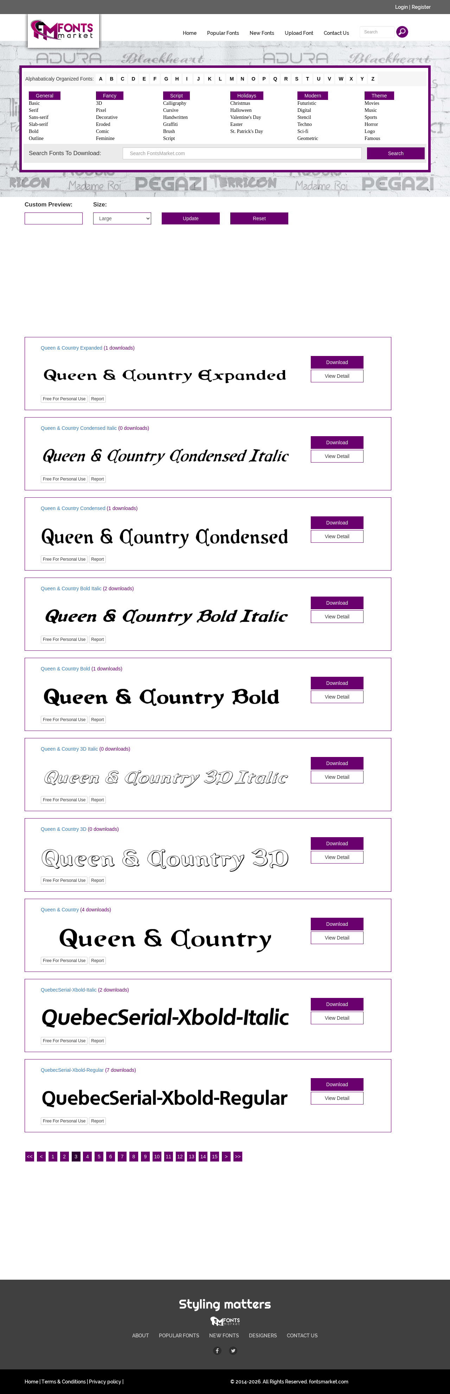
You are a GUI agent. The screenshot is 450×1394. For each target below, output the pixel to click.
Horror (371, 124)
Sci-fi (302, 131)
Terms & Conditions (63, 1382)
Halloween (241, 110)
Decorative (106, 117)
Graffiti (170, 124)
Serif (33, 110)
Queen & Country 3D (63, 829)
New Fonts (262, 33)
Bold (33, 131)
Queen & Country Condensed (73, 508)
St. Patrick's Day (246, 131)
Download (337, 362)
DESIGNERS (263, 1335)
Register (421, 7)
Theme (379, 95)
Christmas (240, 103)
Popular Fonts (223, 33)
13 (191, 1156)
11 (168, 1156)
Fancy (109, 95)
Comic (102, 131)
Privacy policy (105, 1382)
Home (190, 33)
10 (157, 1156)
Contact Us (336, 33)
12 (180, 1156)
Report (97, 398)
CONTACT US (302, 1335)
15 (215, 1156)
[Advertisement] (225, 280)
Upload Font (299, 33)
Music (371, 110)
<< (29, 1156)
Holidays (246, 95)
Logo (370, 131)
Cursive (171, 110)
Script (176, 95)
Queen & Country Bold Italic (71, 588)
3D (99, 103)
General (44, 95)
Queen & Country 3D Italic (69, 749)
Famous (372, 138)
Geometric (307, 138)
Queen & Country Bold (66, 668)
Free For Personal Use (64, 398)
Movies (372, 103)
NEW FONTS (224, 1335)
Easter (236, 124)
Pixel (101, 110)
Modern (312, 95)
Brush (169, 131)
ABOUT (140, 1335)
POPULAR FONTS (179, 1335)
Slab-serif (38, 124)
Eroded (103, 124)
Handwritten (175, 117)
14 (203, 1156)
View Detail (337, 376)
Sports (371, 117)
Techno (304, 124)
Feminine (105, 138)
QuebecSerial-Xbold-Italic (69, 990)
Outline (36, 138)
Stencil (304, 117)
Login (401, 7)
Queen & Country (60, 909)
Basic (34, 103)
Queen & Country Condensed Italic (79, 428)
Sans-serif (39, 117)
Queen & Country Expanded (71, 348)
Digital (304, 110)
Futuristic (306, 103)
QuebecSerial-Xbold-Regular (72, 1070)
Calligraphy (174, 103)
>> (237, 1156)
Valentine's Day (245, 117)
